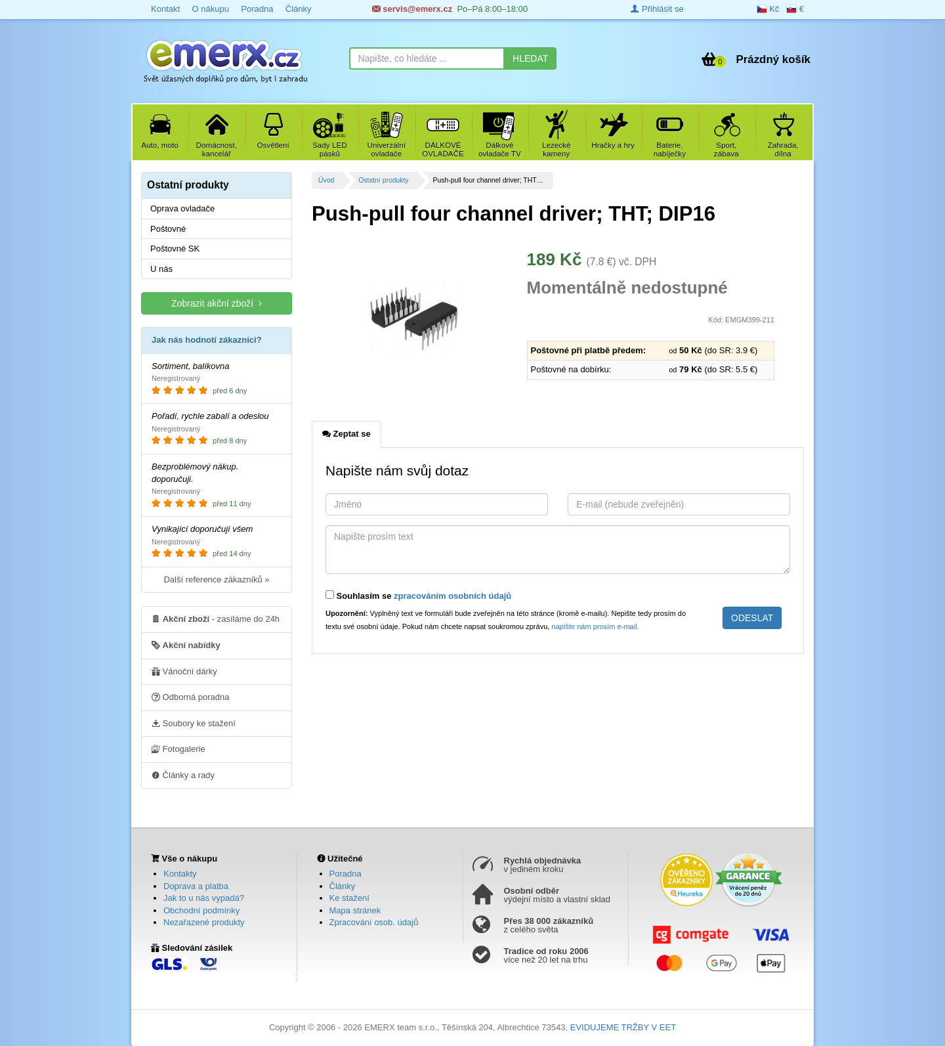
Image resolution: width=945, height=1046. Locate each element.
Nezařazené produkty (204, 922)
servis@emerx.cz (412, 9)
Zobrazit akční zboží (216, 303)
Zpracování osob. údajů (374, 922)
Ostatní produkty (383, 180)
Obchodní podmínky (201, 910)
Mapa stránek (355, 910)
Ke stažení (349, 898)
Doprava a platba (195, 886)
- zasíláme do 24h (216, 618)
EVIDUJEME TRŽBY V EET (623, 1027)
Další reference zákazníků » (216, 579)
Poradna (257, 9)
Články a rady (183, 775)
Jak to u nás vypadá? (203, 898)
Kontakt (165, 9)
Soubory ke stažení (194, 723)
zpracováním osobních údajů (452, 596)
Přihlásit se (657, 9)
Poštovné (168, 229)
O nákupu (210, 9)
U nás (161, 269)
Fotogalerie (178, 748)
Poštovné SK (175, 248)
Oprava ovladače (182, 208)
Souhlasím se (418, 595)
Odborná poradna (191, 697)
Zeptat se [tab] (346, 433)
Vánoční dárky (184, 671)
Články (298, 9)
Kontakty (180, 874)
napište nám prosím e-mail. (595, 626)
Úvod (326, 180)
